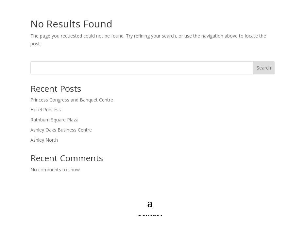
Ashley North (44, 140)
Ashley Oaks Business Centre (61, 130)
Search (264, 68)
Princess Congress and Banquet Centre (71, 100)
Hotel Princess (45, 109)
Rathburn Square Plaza (54, 120)
